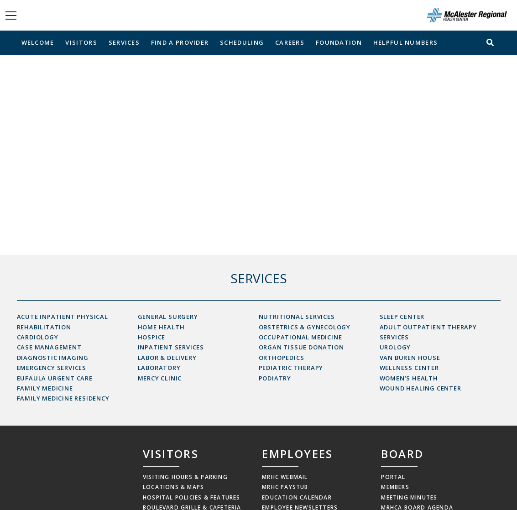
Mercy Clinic (160, 378)
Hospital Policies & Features (191, 497)
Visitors (81, 42)
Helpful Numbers (405, 42)
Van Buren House (410, 358)
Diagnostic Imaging (53, 358)
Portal (393, 477)
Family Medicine (45, 388)
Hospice (152, 337)
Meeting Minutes (409, 497)
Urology (395, 347)
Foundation (339, 42)
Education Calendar (297, 497)
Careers (289, 42)
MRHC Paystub (285, 487)
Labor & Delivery (167, 358)
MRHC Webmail (285, 477)
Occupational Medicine (300, 337)
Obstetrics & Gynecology (304, 327)
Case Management (49, 347)
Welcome (37, 42)
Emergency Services (51, 368)
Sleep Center (402, 316)
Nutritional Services (297, 316)
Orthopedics (281, 358)
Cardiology (37, 337)
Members (395, 487)
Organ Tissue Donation (301, 347)
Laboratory (159, 368)
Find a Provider (180, 42)
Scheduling (242, 42)
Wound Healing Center (420, 388)
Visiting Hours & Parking (185, 477)
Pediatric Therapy (291, 368)
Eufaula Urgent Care (55, 378)
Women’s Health (409, 378)
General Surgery (168, 316)
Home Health (161, 327)
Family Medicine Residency (63, 398)
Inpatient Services (171, 347)
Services (124, 42)
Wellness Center (409, 368)
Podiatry (275, 378)
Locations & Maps (173, 487)
